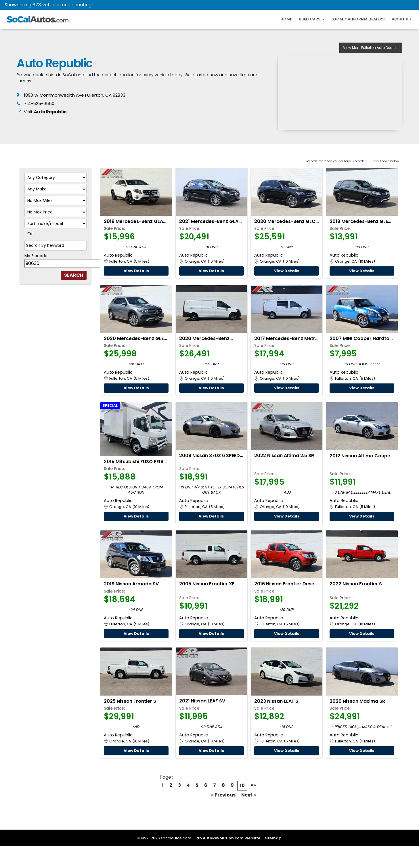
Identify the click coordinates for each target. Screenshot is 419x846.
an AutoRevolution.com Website (228, 838)
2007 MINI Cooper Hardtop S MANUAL (361, 338)
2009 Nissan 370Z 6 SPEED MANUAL (209, 455)
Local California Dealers (358, 19)
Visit (45, 112)
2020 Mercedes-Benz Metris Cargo (204, 338)
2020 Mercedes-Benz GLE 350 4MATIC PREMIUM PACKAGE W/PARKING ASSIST (134, 338)
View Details (136, 271)
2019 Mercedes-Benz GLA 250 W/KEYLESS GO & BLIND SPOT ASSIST (135, 221)
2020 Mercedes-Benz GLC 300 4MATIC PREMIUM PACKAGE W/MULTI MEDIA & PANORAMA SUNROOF (286, 221)
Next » (248, 795)
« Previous (223, 795)
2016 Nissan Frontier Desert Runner (286, 584)
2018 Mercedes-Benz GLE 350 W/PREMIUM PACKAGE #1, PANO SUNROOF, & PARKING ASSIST (360, 221)
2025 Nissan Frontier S (130, 701)
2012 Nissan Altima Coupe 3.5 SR (360, 456)
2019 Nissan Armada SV (131, 584)
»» (253, 785)
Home (286, 19)
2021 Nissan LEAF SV (202, 701)
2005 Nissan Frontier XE (206, 584)
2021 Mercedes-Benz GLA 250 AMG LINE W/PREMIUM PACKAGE (209, 221)
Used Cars (310, 19)
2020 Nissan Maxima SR (357, 701)
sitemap (273, 838)
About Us (401, 19)
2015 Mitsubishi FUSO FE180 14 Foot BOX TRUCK (135, 461)
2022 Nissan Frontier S (356, 584)
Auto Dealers (371, 47)
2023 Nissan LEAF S (276, 701)
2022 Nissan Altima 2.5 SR (284, 455)
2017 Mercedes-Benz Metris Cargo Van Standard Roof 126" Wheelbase (286, 338)
